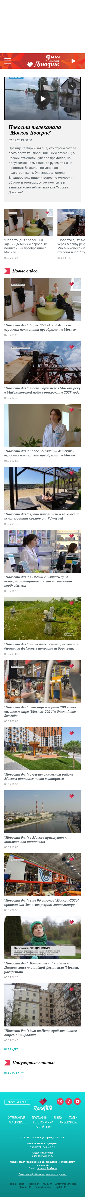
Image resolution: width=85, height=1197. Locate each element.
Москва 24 (34, 1183)
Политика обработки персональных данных (43, 1174)
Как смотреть (17, 1122)
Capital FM (60, 1186)
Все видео (11, 1049)
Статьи (73, 1118)
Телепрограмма (43, 1122)
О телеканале (16, 1118)
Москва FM (25, 1186)
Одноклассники (68, 1101)
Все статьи (11, 1072)
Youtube (77, 1101)
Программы (39, 1118)
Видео (58, 1118)
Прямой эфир (74, 61)
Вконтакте (60, 1101)
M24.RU (47, 1183)
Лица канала (68, 1122)
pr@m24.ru (46, 1155)
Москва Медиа (15, 1183)
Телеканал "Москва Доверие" (42, 63)
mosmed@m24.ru (47, 1168)
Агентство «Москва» (66, 1183)
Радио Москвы (43, 1186)
